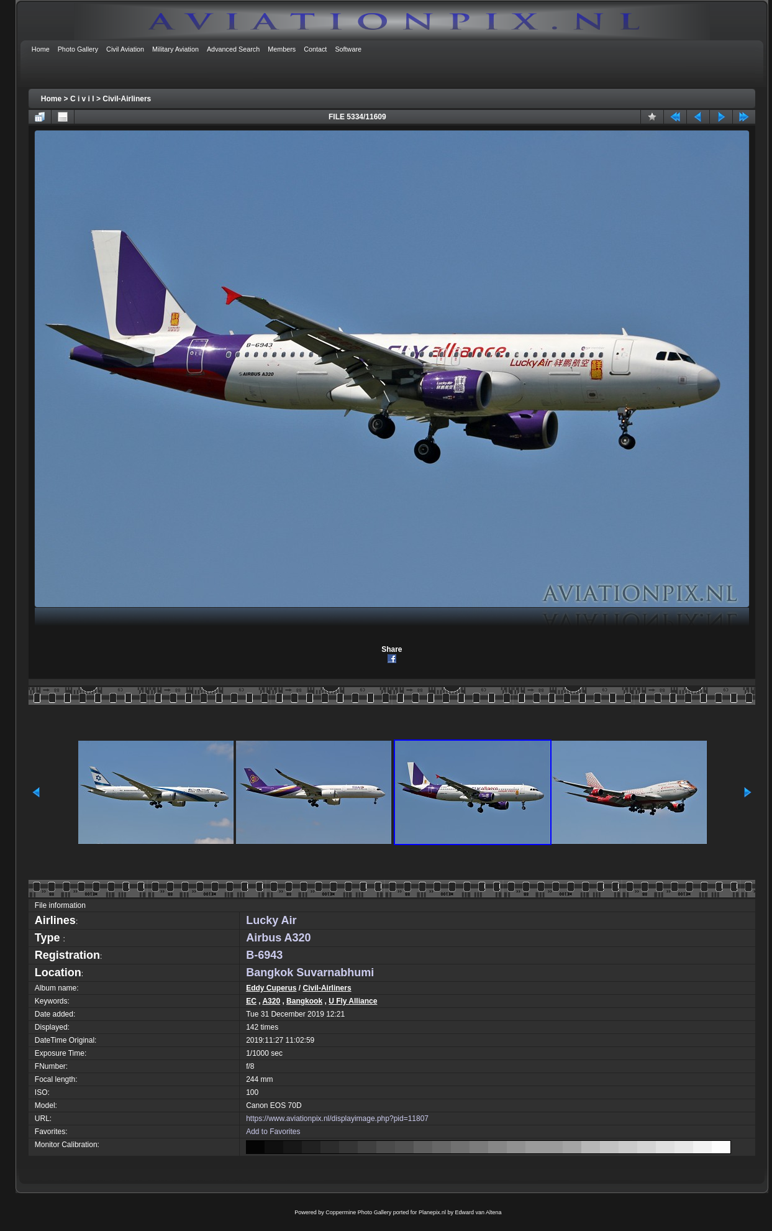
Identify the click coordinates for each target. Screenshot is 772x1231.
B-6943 (264, 955)
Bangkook (304, 1001)
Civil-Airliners (126, 98)
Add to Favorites (273, 1131)
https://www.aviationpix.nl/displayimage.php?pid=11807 (337, 1118)
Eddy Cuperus (271, 988)
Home (51, 98)
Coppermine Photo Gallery (358, 1212)
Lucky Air (271, 920)
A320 (271, 1001)
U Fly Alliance (353, 1001)
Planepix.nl (432, 1212)
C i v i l (82, 98)
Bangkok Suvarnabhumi (310, 972)
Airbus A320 (278, 937)
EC (251, 1001)
